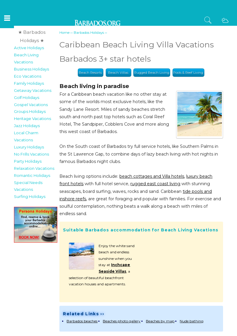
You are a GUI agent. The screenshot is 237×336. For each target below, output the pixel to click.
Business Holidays (31, 69)
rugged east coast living (155, 183)
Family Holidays (29, 83)
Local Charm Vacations (26, 136)
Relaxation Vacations (34, 168)
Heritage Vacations (32, 118)
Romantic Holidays (32, 175)
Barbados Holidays (89, 33)
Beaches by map (160, 321)
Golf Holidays (26, 97)
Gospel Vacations (31, 104)
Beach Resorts (90, 73)
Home (64, 33)
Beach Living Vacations (26, 58)
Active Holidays (29, 47)
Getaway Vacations (32, 90)
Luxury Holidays (29, 147)
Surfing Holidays (29, 196)
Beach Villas (118, 73)
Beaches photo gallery (121, 321)
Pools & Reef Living (188, 73)
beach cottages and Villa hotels (151, 176)
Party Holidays (28, 161)
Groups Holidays (30, 111)
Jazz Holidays (27, 125)
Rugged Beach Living (151, 73)
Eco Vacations (27, 76)
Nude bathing (191, 321)
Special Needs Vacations (28, 186)
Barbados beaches (82, 321)
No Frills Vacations (31, 154)
